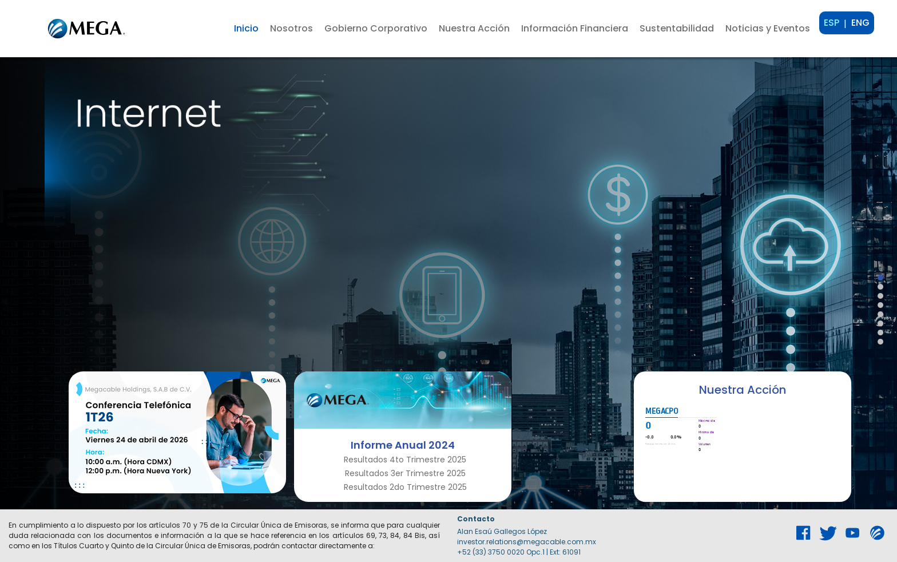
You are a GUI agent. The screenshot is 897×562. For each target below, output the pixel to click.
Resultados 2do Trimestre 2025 (405, 487)
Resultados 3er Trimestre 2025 (405, 473)
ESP (831, 22)
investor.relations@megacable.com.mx (526, 542)
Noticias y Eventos (767, 28)
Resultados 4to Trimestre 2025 (405, 459)
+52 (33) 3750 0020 (491, 552)
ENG (860, 22)
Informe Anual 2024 (403, 445)
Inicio (246, 28)
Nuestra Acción (742, 390)
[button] (291, 28)
